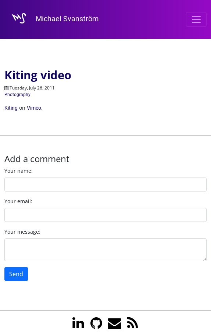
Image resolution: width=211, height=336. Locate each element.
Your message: (22, 231)
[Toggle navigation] (196, 19)
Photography (17, 94)
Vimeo (34, 108)
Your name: (18, 170)
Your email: (18, 201)
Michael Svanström (51, 19)
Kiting (11, 108)
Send (16, 274)
